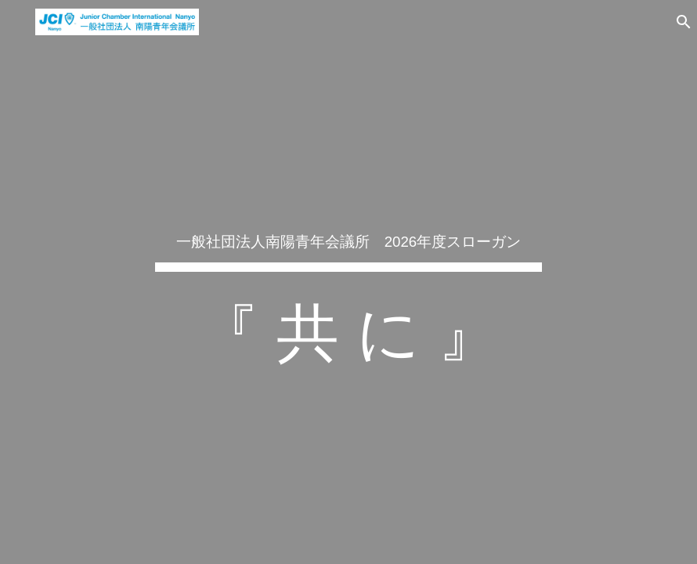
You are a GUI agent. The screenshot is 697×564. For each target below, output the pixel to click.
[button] (678, 22)
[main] (348, 282)
